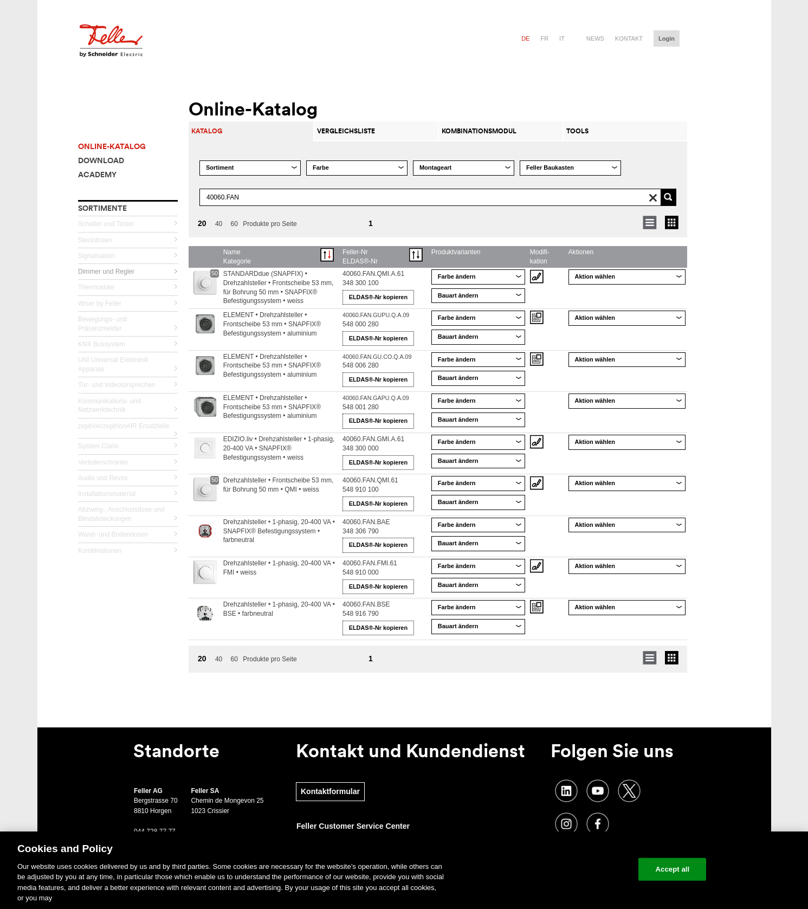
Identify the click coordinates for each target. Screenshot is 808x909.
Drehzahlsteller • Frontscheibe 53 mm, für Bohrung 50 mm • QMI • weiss (278, 484)
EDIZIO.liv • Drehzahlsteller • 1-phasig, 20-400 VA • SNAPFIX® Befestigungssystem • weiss (279, 448)
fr (544, 38)
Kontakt (629, 38)
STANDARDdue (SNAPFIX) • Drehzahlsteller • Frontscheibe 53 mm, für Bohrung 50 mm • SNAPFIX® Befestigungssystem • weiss (278, 287)
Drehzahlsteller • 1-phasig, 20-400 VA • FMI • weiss (279, 567)
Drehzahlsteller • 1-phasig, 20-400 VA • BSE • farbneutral (279, 609)
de (525, 38)
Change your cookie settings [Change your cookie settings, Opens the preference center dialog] (580, 869)
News (595, 38)
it (562, 38)
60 (234, 224)
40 (218, 224)
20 (202, 223)
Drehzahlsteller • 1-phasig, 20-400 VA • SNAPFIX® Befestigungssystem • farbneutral (279, 531)
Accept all (673, 869)
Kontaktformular (330, 791)
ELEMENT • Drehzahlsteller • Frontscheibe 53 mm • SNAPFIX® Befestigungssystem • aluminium (272, 324)
